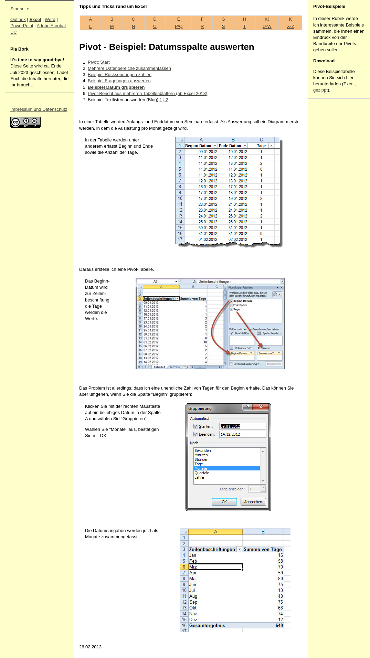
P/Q (178, 26)
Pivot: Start (99, 62)
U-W (267, 26)
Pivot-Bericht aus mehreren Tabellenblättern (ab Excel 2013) (147, 93)
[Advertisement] (334, 204)
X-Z (290, 26)
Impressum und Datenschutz (38, 109)
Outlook (18, 19)
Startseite (19, 8)
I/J (267, 19)
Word (50, 19)
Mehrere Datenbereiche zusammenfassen (129, 68)
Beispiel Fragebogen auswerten (119, 80)
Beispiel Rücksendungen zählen (119, 74)
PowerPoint (21, 25)
